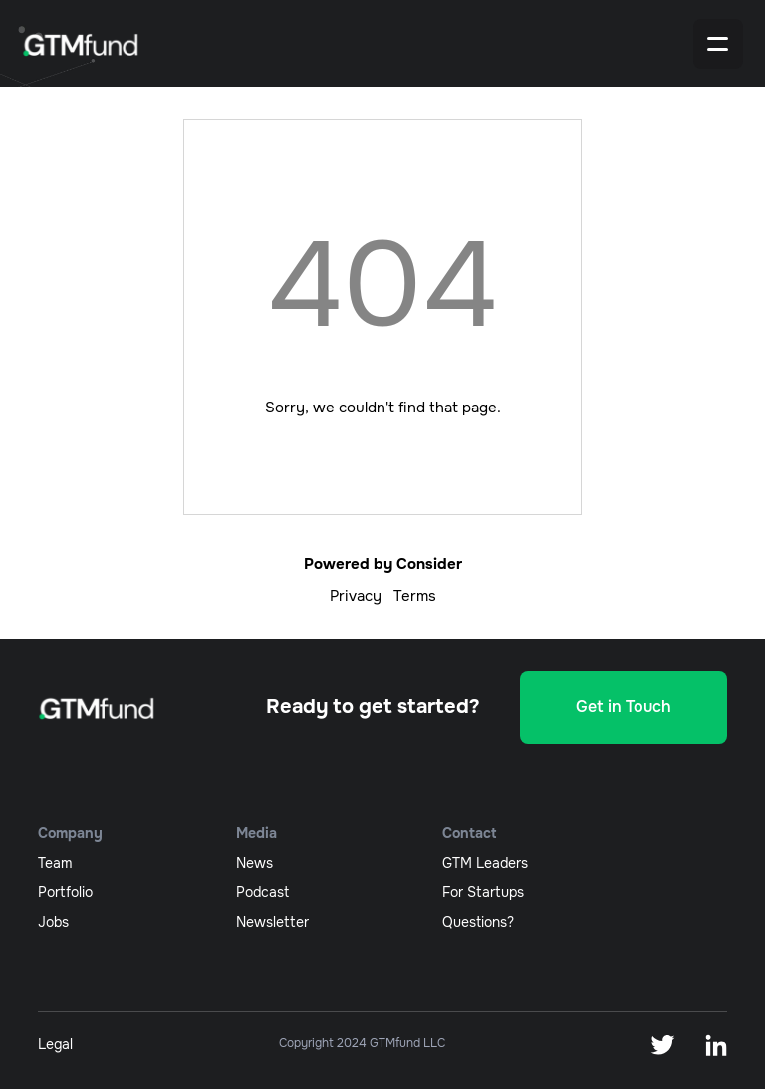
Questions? (478, 922)
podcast (262, 892)
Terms (414, 596)
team (55, 863)
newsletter (272, 922)
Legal (55, 1044)
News (254, 863)
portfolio (65, 892)
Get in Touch (623, 706)
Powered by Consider (383, 564)
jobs (53, 922)
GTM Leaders (485, 863)
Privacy (356, 596)
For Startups (483, 892)
